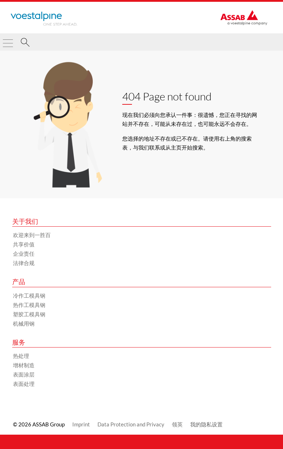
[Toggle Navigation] (8, 40)
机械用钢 (24, 323)
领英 (177, 424)
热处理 (21, 356)
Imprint (81, 424)
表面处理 (24, 384)
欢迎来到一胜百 (32, 235)
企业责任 (24, 253)
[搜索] (25, 43)
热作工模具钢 (29, 305)
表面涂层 (24, 374)
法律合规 (24, 263)
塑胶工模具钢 (29, 314)
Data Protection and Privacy (130, 424)
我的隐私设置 (206, 424)
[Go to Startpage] (44, 18)
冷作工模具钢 (29, 295)
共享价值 (24, 244)
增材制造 (24, 365)
